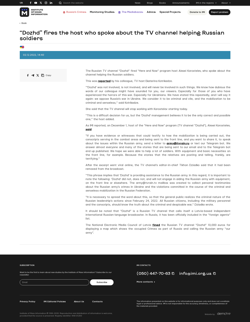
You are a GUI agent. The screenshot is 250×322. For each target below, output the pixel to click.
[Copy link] (50, 75)
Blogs (150, 3)
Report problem (220, 12)
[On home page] (34, 12)
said (89, 129)
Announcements (180, 3)
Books (162, 3)
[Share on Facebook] (27, 75)
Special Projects (169, 12)
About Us (79, 301)
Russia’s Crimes (68, 12)
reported (104, 81)
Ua (21, 3)
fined (156, 225)
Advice (149, 12)
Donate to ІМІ (198, 12)
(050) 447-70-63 (153, 273)
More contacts (145, 282)
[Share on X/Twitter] (37, 75)
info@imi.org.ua (195, 273)
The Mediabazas (127, 12)
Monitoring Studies (96, 12)
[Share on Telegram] (32, 75)
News (137, 3)
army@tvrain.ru (178, 143)
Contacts (97, 301)
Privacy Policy (27, 301)
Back (24, 23)
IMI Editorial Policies (55, 301)
